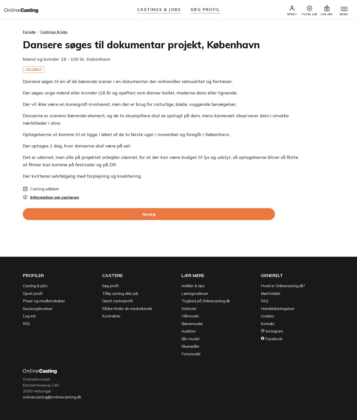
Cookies (267, 316)
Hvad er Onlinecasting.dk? (283, 285)
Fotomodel (190, 354)
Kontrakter (111, 316)
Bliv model (190, 338)
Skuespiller (190, 346)
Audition (188, 331)
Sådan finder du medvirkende (127, 308)
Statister (189, 308)
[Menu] (344, 9)
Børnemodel (192, 323)
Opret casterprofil (117, 301)
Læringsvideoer (194, 293)
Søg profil (110, 285)
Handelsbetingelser (278, 308)
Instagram (272, 331)
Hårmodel (190, 316)
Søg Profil (205, 9)
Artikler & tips (193, 285)
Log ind (29, 316)
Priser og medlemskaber (44, 301)
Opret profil (32, 293)
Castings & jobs (159, 9)
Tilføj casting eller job (120, 293)
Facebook (271, 338)
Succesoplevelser (38, 308)
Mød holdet (270, 293)
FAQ (264, 301)
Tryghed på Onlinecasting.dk (205, 301)
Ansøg (148, 214)
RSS (26, 323)
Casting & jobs (35, 285)
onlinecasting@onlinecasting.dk (52, 396)
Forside (29, 32)
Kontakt (267, 323)
